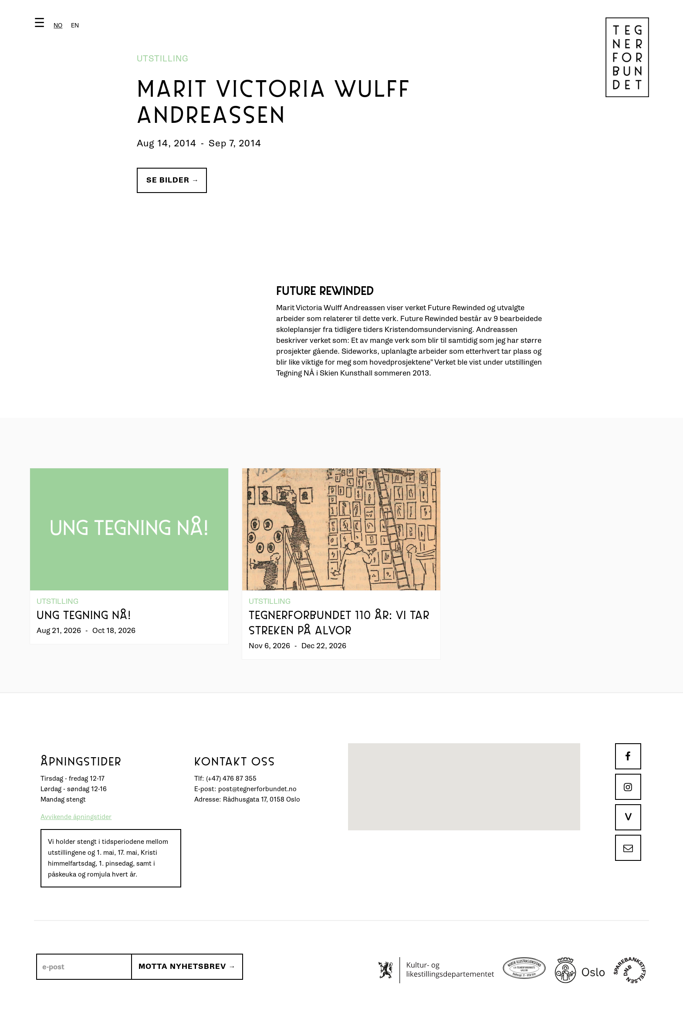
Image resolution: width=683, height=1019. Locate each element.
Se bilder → (172, 180)
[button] (58, 24)
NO (58, 25)
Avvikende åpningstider (76, 817)
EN (75, 25)
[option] (75, 25)
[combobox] (58, 25)
